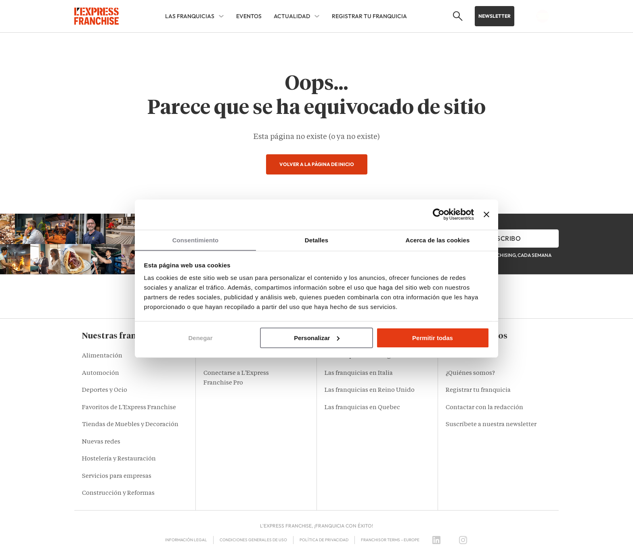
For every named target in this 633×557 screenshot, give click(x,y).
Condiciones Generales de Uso (253, 539)
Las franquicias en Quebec (362, 408)
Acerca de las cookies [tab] (438, 239)
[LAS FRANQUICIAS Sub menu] (221, 16)
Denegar (200, 337)
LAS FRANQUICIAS (189, 16)
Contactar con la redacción (484, 408)
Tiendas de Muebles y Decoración (130, 425)
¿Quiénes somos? (470, 373)
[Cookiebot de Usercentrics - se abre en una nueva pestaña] (438, 214)
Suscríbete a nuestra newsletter (491, 425)
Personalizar (317, 337)
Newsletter (494, 16)
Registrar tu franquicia (478, 390)
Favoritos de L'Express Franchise (129, 408)
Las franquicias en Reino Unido (370, 390)
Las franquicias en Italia (359, 373)
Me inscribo (500, 238)
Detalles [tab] (316, 239)
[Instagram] (463, 540)
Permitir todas (432, 337)
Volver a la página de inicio (316, 164)
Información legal (186, 539)
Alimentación (102, 356)
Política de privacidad (324, 539)
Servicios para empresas (116, 476)
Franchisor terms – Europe (390, 539)
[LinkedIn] (436, 540)
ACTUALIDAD (292, 16)
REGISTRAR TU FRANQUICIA (369, 16)
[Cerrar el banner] (486, 214)
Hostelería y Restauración (119, 459)
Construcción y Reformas (118, 493)
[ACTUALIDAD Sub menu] (317, 16)
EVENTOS (249, 16)
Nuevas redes (101, 442)
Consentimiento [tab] (195, 239)
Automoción (100, 373)
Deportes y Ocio (104, 390)
